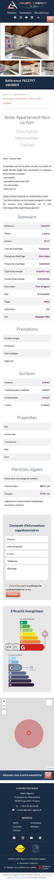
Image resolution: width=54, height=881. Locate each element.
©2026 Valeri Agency (18, 859)
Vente (5, 94)
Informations (27, 138)
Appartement (19, 94)
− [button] (4, 706)
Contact (27, 144)
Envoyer (12, 594)
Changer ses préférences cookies (21, 867)
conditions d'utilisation (20, 877)
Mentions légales (38, 859)
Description (27, 131)
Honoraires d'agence (28, 863)
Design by (44, 867)
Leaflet (50, 768)
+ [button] (4, 701)
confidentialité (46, 875)
